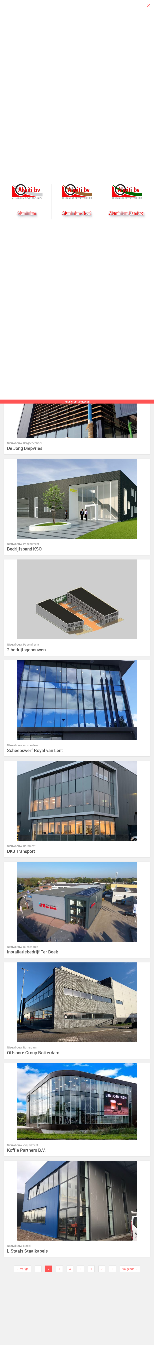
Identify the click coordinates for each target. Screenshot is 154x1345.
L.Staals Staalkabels (27, 1251)
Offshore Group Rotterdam (33, 1053)
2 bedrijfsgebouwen (26, 650)
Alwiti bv (27, 191)
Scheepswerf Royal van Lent (35, 750)
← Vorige (22, 1269)
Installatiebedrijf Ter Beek (32, 952)
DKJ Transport (21, 851)
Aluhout (77, 191)
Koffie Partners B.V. (26, 1150)
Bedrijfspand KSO (24, 549)
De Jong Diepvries (24, 448)
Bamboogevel (126, 191)
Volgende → (130, 1269)
